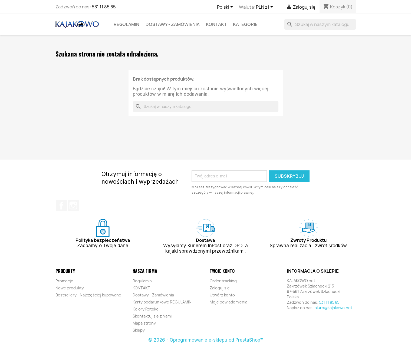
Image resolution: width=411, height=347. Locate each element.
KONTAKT (216, 24)
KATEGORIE (245, 24)
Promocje (64, 280)
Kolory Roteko (146, 309)
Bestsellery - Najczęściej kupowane (88, 295)
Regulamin (126, 24)
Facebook (61, 205)
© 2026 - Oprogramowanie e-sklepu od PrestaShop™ (205, 340)
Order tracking (223, 280)
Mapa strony (144, 323)
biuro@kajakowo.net (333, 307)
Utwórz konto (222, 295)
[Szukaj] (320, 24)
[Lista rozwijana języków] (226, 7)
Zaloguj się (220, 287)
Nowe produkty (69, 287)
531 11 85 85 (104, 7)
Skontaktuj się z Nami (152, 316)
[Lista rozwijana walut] (265, 7)
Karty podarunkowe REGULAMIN (162, 302)
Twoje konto (222, 271)
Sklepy (139, 330)
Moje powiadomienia (228, 302)
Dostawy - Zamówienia (173, 24)
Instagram (73, 205)
